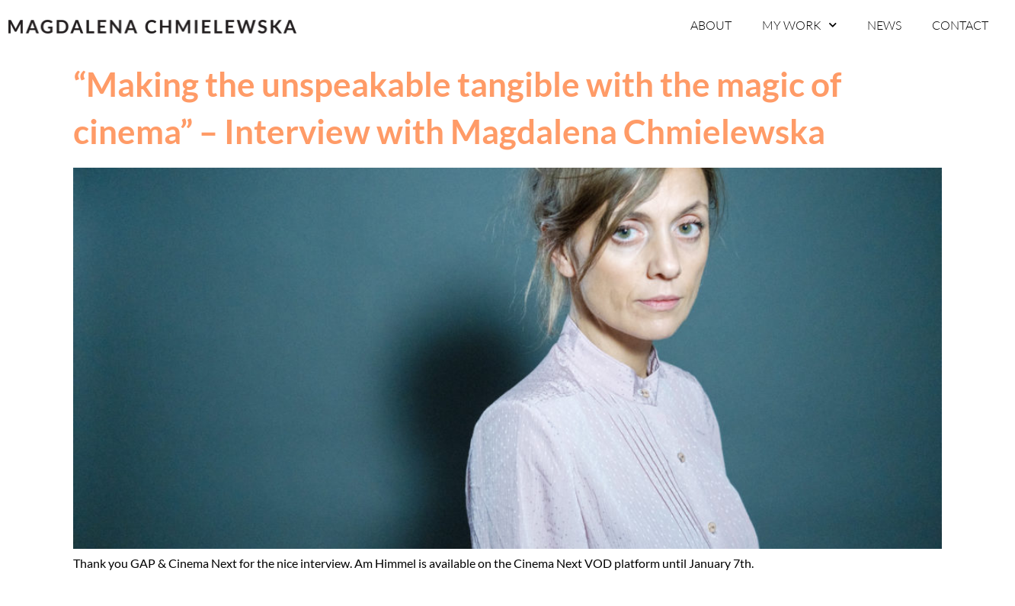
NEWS (884, 25)
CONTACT (960, 25)
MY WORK (799, 25)
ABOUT (711, 25)
